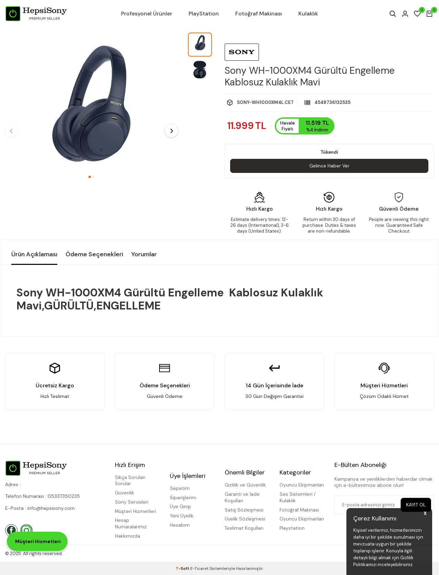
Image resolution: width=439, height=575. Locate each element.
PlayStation (204, 13)
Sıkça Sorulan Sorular (130, 480)
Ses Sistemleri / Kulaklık (298, 497)
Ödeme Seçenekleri (94, 254)
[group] (91, 102)
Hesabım (180, 525)
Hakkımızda (127, 536)
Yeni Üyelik (181, 516)
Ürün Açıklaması (34, 254)
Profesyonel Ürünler (146, 13)
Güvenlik (124, 493)
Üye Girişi (180, 506)
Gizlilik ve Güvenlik (245, 485)
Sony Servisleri (132, 502)
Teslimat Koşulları (244, 528)
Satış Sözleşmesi (244, 510)
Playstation (292, 528)
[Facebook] (11, 530)
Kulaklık (308, 13)
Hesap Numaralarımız (131, 523)
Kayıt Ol (416, 505)
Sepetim (180, 488)
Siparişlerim (183, 497)
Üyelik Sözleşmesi (245, 519)
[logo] (36, 13)
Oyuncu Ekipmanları (302, 485)
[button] (89, 177)
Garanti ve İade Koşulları (242, 497)
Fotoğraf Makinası (258, 13)
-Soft (183, 568)
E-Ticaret (199, 568)
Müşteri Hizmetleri (135, 511)
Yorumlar (144, 254)
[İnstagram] (26, 530)
